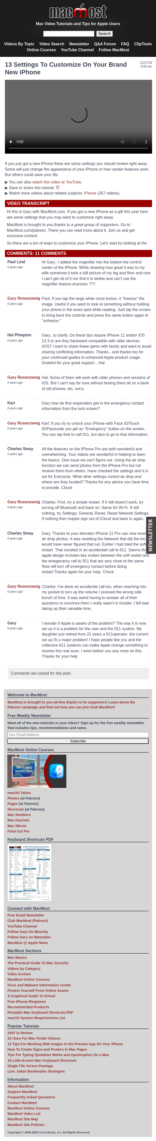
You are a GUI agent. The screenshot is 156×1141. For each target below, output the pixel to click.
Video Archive (19, 974)
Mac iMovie (16, 826)
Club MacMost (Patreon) (27, 921)
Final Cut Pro (18, 831)
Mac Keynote (18, 820)
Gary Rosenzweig (23, 298)
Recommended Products (28, 1007)
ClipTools (143, 44)
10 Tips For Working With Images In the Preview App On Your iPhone (65, 1044)
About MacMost (20, 1086)
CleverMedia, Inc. (50, 1132)
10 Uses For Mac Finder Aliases (33, 1038)
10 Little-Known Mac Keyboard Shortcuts (41, 1060)
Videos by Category (23, 969)
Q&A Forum (105, 44)
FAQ (125, 44)
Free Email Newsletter (25, 915)
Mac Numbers (18, 815)
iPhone (90, 193)
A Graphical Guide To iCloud (31, 996)
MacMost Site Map (22, 1119)
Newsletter (79, 44)
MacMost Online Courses (28, 979)
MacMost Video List (23, 1114)
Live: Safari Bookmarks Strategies (36, 1071)
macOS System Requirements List (36, 1018)
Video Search (51, 44)
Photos (13, 798)
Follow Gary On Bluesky (27, 932)
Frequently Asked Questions (31, 1097)
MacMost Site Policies (25, 1125)
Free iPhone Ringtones (26, 1002)
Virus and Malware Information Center (39, 985)
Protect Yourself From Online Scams (38, 991)
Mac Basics (17, 958)
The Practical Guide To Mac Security (37, 963)
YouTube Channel (77, 50)
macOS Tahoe (19, 793)
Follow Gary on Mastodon (29, 937)
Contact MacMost (22, 1103)
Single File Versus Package (30, 1066)
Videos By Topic (19, 44)
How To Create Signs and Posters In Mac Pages (47, 1049)
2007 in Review (19, 1033)
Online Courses (41, 50)
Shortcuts (15, 809)
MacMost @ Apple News (27, 943)
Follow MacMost (114, 50)
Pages (12, 804)
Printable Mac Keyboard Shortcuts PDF (40, 1012)
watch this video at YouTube (56, 182)
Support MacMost (22, 1092)
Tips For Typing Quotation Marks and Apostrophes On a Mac (58, 1055)
